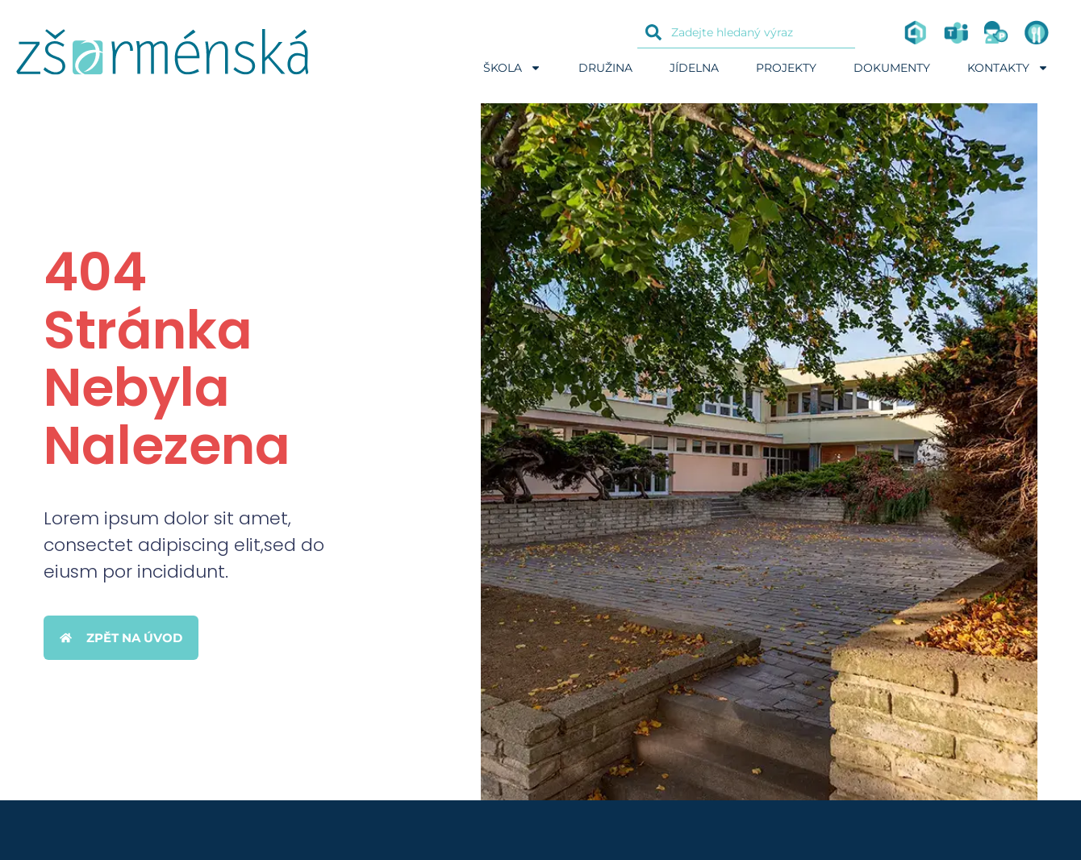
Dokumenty (892, 68)
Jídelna (694, 68)
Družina (605, 68)
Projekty (786, 68)
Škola (512, 67)
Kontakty (1008, 67)
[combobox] (746, 32)
